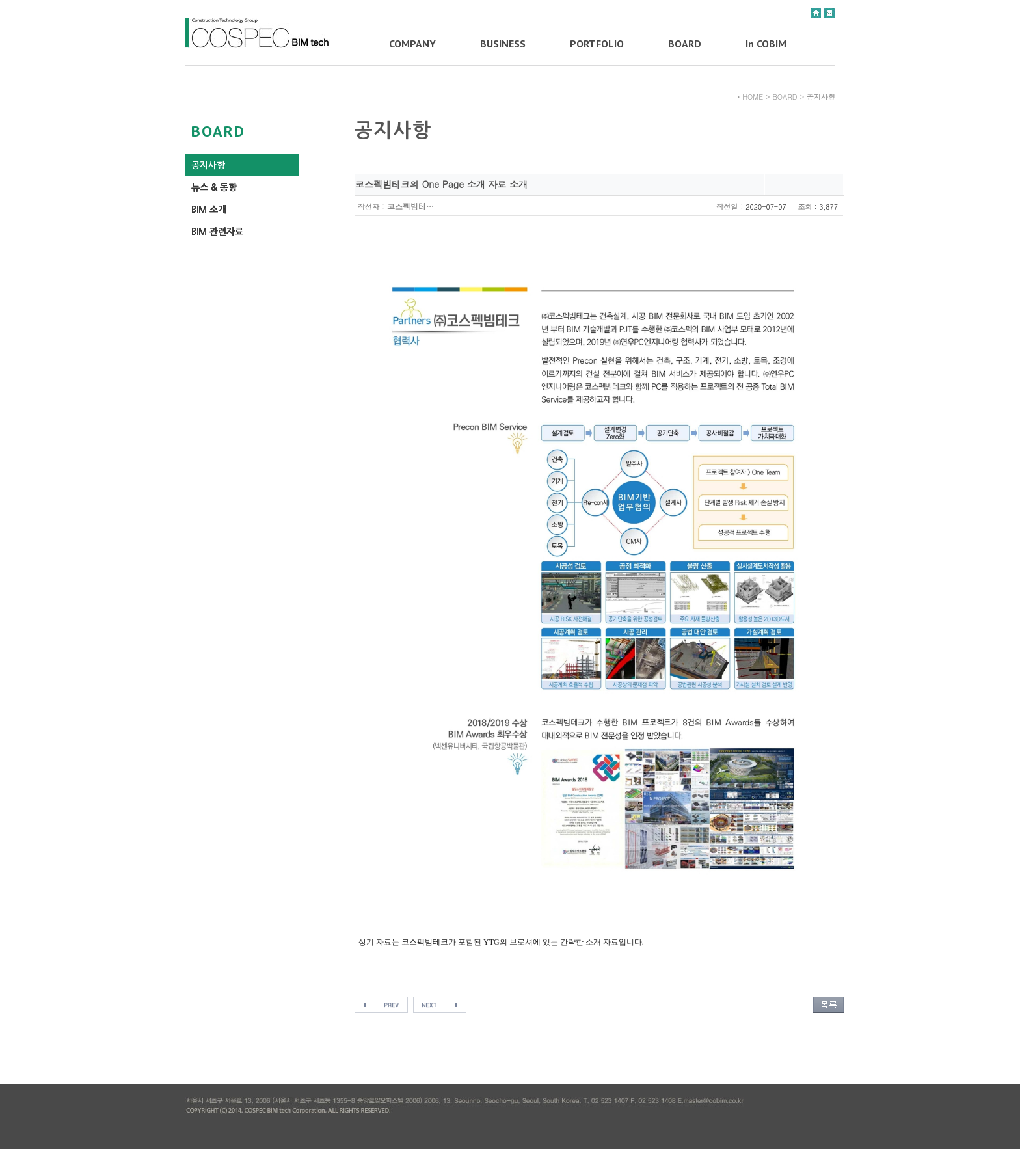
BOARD (684, 43)
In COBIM (765, 43)
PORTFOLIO (597, 43)
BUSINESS (503, 43)
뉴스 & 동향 (214, 187)
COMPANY (412, 43)
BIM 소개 (208, 209)
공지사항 (208, 165)
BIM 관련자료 (217, 231)
